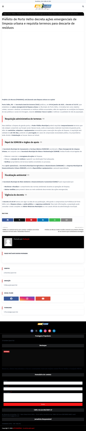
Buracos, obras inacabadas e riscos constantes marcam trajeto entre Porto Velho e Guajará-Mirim (42, 369)
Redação (26, 239)
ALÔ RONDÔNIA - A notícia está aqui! (23, 428)
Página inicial (7, 14)
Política (14, 14)
